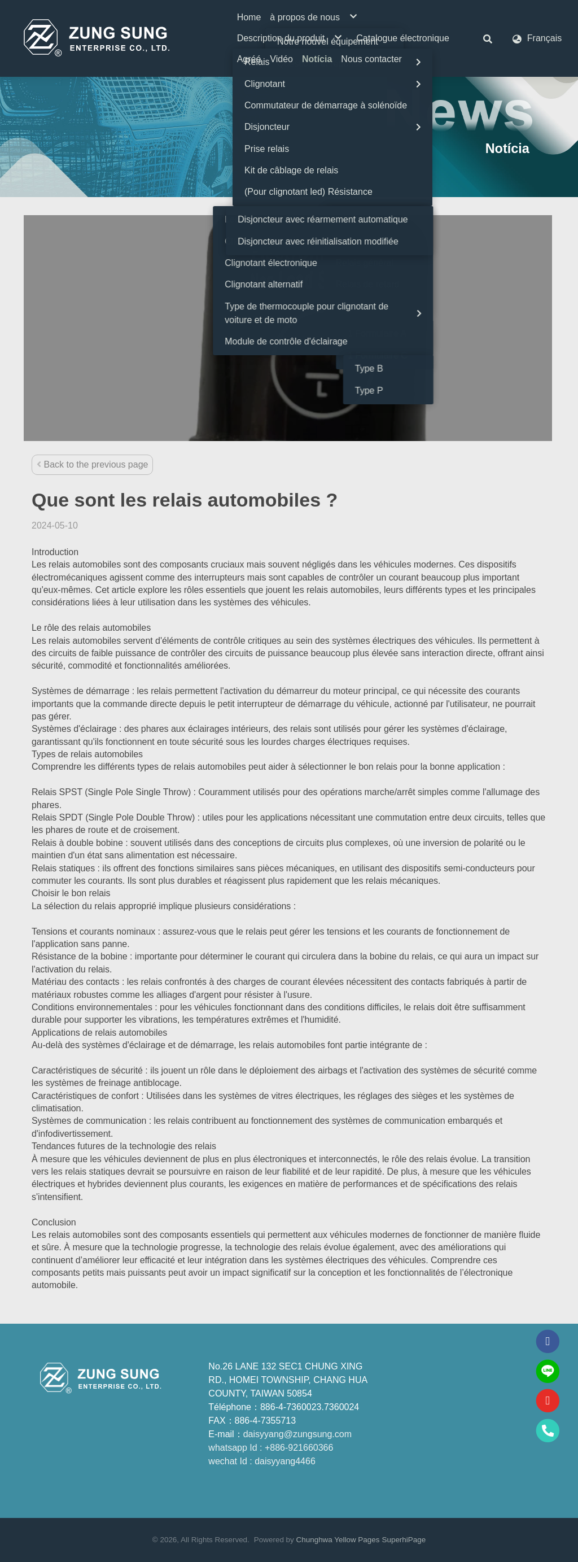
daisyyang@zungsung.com (297, 1434)
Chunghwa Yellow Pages (338, 1539)
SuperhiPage (404, 1539)
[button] (487, 38)
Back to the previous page (92, 464)
